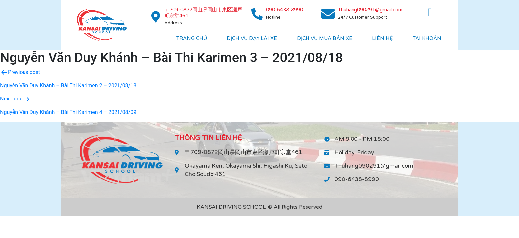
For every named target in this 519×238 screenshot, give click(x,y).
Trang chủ (191, 38)
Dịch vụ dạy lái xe (252, 38)
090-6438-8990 (284, 10)
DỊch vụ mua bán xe (324, 38)
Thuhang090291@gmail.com (370, 10)
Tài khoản (427, 38)
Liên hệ (382, 38)
